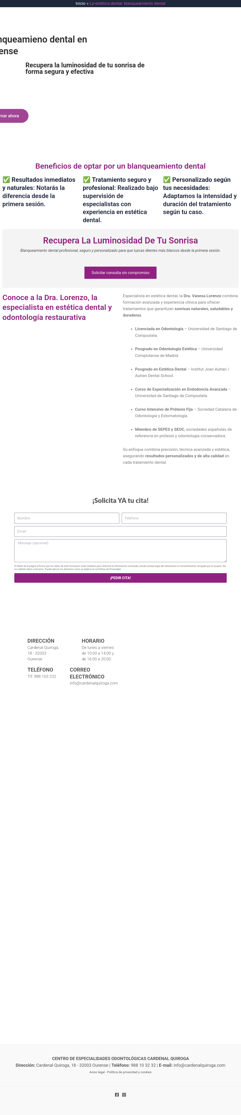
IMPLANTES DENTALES (109, 42)
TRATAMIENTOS (153, 42)
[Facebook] (117, 1095)
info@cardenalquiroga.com (215, 9)
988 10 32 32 (204, 23)
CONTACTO (116, 61)
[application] (167, 42)
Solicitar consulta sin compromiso (120, 272)
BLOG (94, 61)
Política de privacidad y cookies (129, 1072)
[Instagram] (124, 1095)
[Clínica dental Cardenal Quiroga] (120, 744)
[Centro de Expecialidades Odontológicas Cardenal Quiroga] (40, 51)
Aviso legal (97, 1072)
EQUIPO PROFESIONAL (199, 42)
